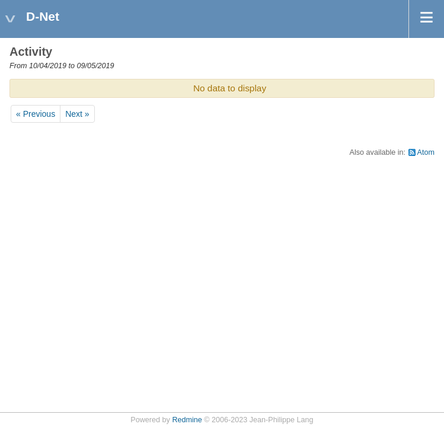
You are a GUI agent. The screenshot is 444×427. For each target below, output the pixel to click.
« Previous (35, 114)
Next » (77, 114)
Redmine (187, 420)
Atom (426, 152)
